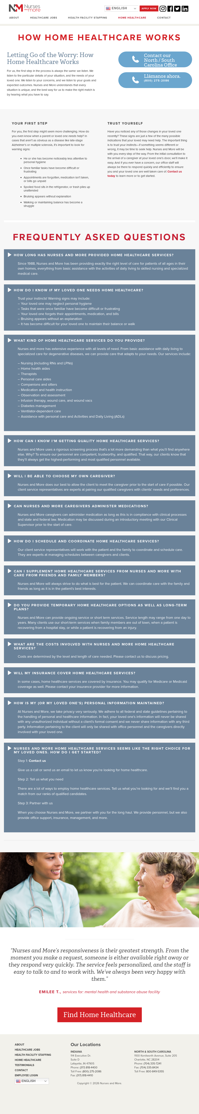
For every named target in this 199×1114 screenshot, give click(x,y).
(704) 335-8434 (149, 1067)
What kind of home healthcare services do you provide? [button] (79, 341)
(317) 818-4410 (84, 1075)
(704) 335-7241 (152, 1063)
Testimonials (24, 1065)
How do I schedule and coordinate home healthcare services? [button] (86, 541)
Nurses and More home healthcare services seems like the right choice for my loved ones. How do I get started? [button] (102, 750)
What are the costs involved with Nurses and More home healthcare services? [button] (94, 646)
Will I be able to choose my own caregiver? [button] (64, 476)
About (14, 18)
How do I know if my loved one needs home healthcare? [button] (78, 290)
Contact (163, 18)
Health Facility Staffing (87, 18)
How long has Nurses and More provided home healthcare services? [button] (94, 255)
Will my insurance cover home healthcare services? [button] (74, 673)
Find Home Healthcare (99, 1015)
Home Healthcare (132, 18)
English (116, 8)
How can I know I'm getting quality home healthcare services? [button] (86, 441)
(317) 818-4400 (88, 1067)
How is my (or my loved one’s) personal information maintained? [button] (89, 703)
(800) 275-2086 (91, 1071)
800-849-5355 (155, 1071)
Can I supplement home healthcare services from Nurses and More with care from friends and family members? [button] (97, 573)
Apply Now (149, 8)
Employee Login (26, 1075)
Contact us (37, 761)
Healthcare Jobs (43, 18)
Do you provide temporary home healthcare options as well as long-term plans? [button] (100, 607)
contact (21, 1070)
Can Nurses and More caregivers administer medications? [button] (81, 506)
